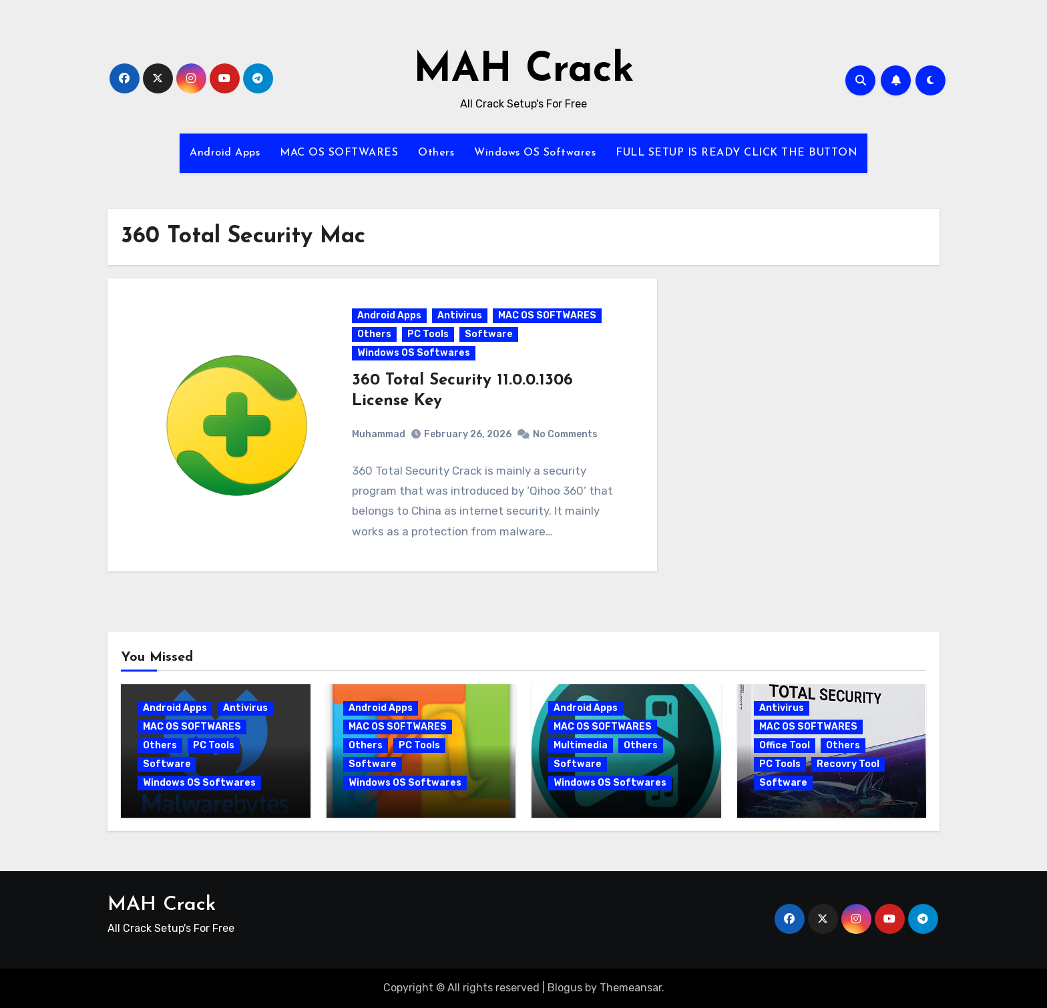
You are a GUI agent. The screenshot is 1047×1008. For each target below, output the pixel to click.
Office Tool (784, 745)
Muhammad (378, 434)
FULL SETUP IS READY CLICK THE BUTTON (736, 153)
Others (436, 153)
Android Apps (225, 153)
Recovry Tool (848, 764)
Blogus (565, 987)
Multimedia (581, 745)
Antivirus (459, 315)
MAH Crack (523, 71)
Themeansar (631, 987)
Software (489, 334)
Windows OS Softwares (535, 153)
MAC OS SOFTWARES (339, 153)
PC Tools (428, 334)
